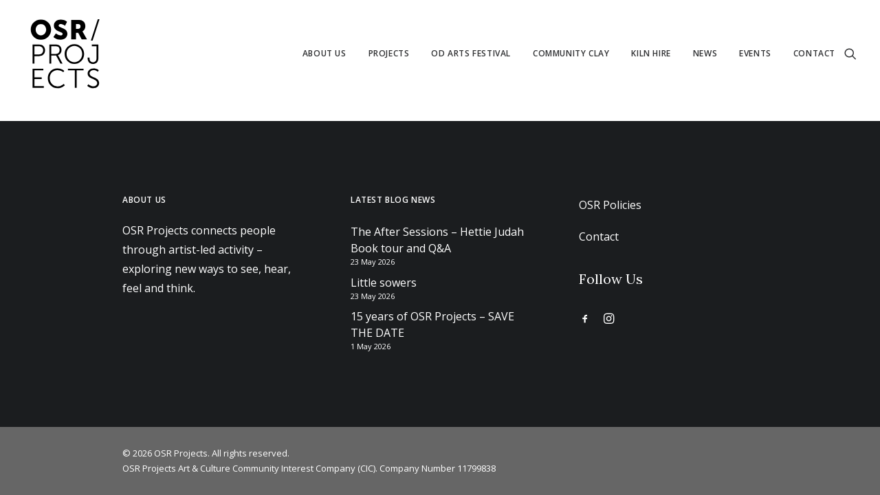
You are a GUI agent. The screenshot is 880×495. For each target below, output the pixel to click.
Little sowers (384, 282)
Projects (389, 53)
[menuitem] (324, 53)
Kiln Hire (650, 53)
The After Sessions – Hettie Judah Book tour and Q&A (437, 240)
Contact (814, 53)
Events (755, 53)
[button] (850, 53)
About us (324, 53)
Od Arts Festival (471, 53)
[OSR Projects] (64, 53)
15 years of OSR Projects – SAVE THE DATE (432, 324)
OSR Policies (610, 204)
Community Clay (571, 53)
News (705, 53)
